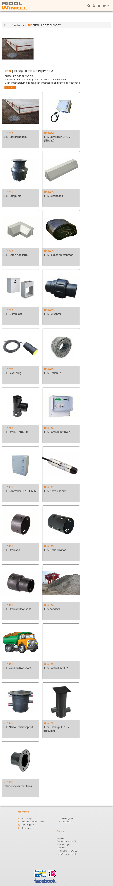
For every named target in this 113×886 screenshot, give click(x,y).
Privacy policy (28, 824)
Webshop (19, 25)
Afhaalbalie (67, 821)
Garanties (26, 828)
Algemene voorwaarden (33, 821)
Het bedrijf (27, 818)
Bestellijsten (67, 818)
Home (7, 25)
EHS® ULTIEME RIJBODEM (44, 25)
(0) (106, 5)
